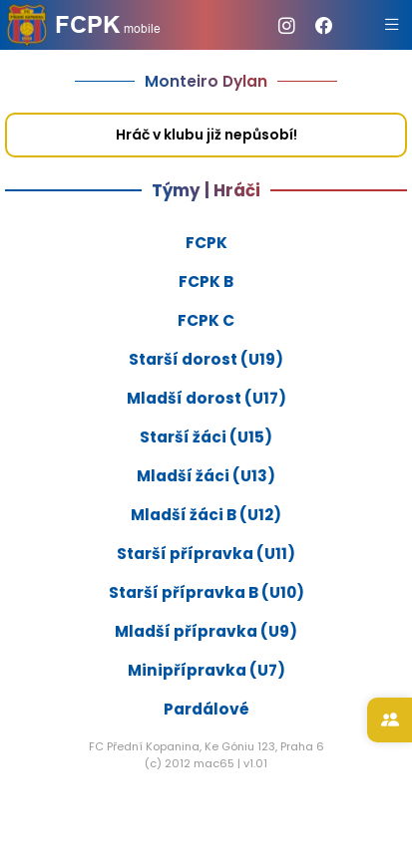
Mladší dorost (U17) (206, 398)
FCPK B (206, 281)
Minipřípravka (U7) (206, 670)
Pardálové (206, 709)
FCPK (206, 242)
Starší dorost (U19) (206, 359)
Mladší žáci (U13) (206, 475)
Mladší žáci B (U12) (206, 514)
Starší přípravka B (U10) (206, 592)
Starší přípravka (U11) (206, 553)
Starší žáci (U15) (206, 437)
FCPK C (206, 320)
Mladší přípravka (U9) (206, 631)
